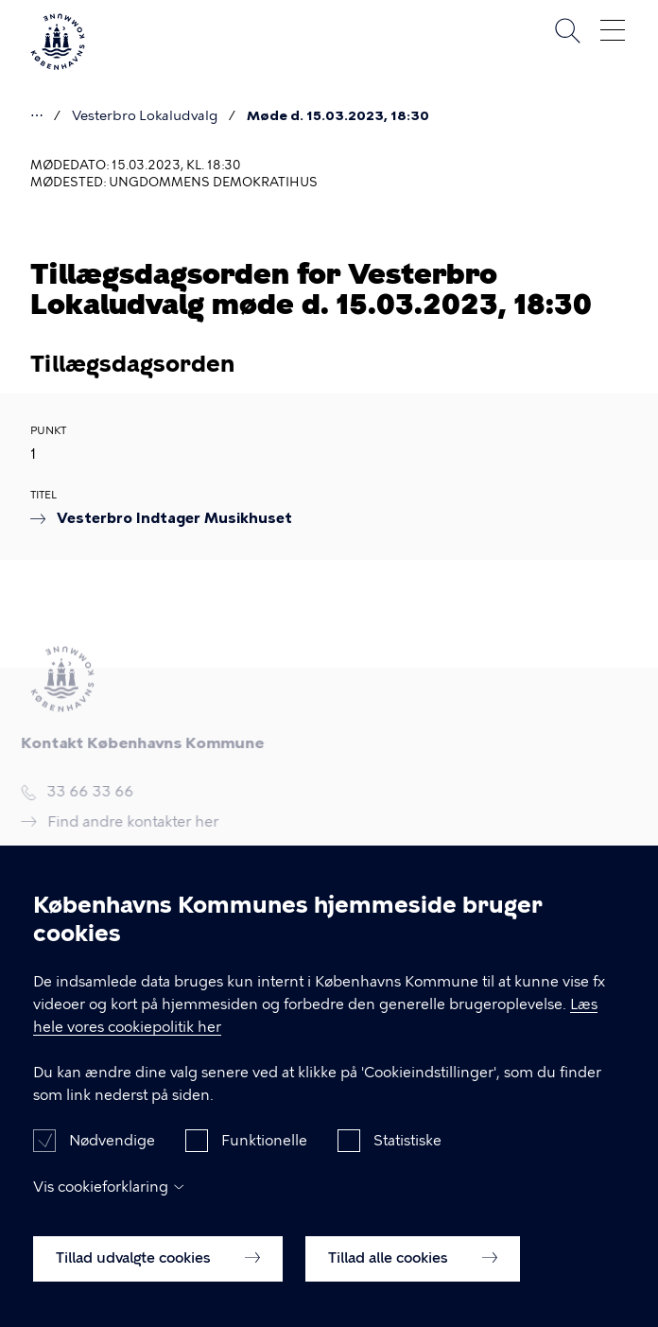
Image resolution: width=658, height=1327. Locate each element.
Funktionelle (264, 1157)
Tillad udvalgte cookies (158, 1274)
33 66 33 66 (86, 793)
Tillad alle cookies (412, 1274)
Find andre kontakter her (129, 821)
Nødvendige (112, 1157)
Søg (567, 30)
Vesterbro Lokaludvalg (145, 116)
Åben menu (612, 30)
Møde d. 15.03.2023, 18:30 (338, 116)
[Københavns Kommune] (57, 66)
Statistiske (407, 1157)
